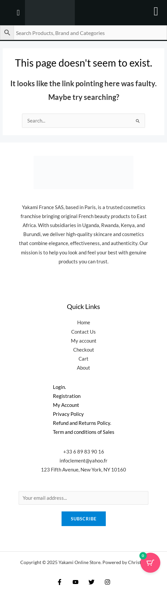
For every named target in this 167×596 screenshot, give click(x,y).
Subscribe (83, 518)
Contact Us (83, 332)
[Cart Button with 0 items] (150, 563)
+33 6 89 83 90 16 (83, 451)
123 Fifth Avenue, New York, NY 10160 (83, 469)
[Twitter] (91, 582)
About (83, 368)
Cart (83, 359)
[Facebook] (60, 582)
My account (83, 341)
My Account (66, 405)
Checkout (83, 350)
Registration (67, 396)
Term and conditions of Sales (83, 432)
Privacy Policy (68, 414)
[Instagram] (107, 582)
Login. (59, 387)
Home (83, 322)
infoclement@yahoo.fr (83, 460)
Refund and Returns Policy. (82, 423)
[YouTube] (76, 582)
